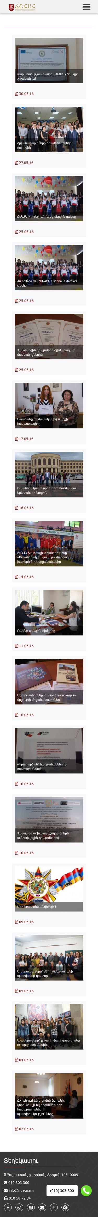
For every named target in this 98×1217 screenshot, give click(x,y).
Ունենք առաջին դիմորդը (36, 630)
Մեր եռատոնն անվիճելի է (37, 906)
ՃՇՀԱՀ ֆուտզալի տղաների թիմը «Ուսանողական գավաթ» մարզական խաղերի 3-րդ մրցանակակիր (45, 557)
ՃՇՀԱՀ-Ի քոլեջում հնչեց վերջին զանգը (46, 216)
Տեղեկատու (21, 1160)
